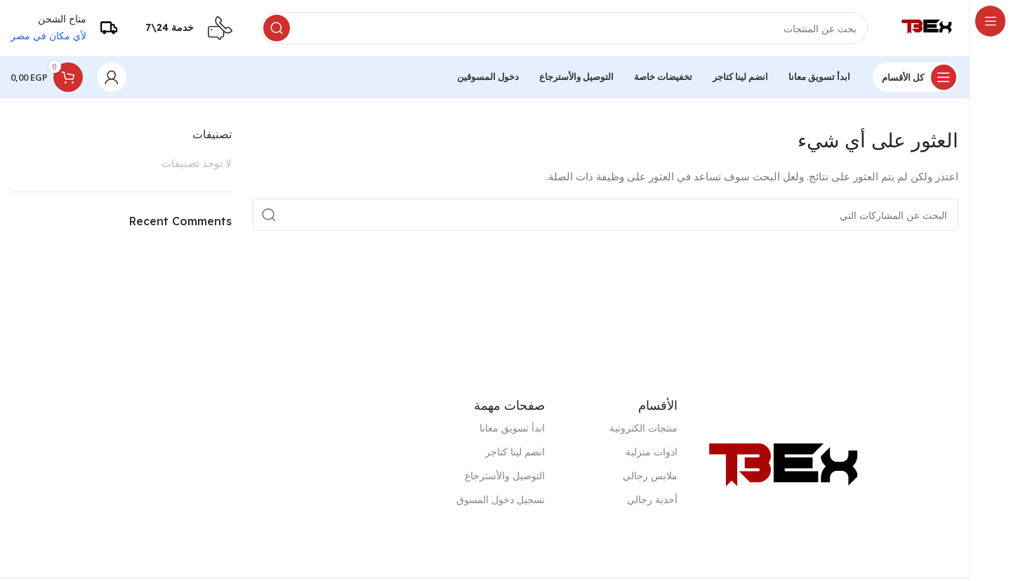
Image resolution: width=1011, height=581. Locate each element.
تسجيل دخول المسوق (500, 499)
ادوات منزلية (652, 451)
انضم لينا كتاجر (515, 451)
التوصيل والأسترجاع (505, 475)
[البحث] (564, 28)
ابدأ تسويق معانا (512, 427)
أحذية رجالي (652, 499)
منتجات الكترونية (643, 427)
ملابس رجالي (650, 475)
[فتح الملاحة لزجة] (915, 77)
